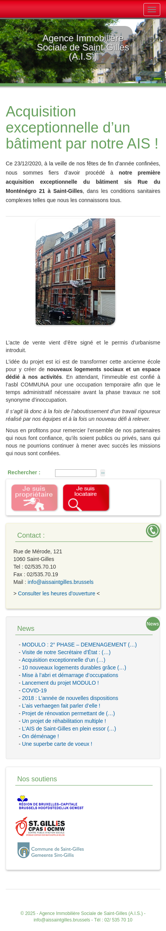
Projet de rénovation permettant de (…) (68, 713)
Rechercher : (24, 472)
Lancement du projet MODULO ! (60, 683)
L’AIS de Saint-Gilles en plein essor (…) (69, 729)
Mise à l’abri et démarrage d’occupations (70, 675)
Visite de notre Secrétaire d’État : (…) (66, 652)
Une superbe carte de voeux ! (57, 744)
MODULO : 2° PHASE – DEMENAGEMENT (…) (79, 645)
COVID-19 (34, 690)
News (25, 628)
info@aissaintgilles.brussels (60, 582)
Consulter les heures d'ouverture (56, 593)
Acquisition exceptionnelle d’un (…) (64, 660)
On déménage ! (40, 736)
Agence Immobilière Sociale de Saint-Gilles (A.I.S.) (91, 913)
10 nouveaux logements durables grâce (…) (74, 667)
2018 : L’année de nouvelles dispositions (70, 698)
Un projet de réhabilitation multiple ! (64, 721)
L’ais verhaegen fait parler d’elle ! (61, 706)
